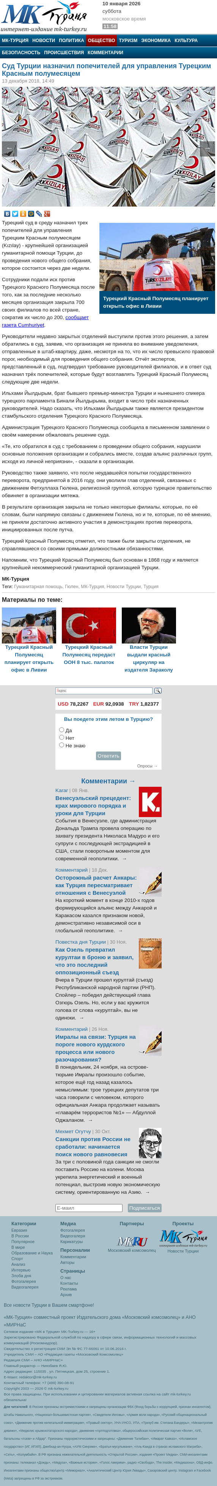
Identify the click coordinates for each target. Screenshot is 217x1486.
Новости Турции (124, 586)
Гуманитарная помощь (38, 586)
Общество (101, 40)
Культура (186, 40)
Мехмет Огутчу (73, 1131)
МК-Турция (15, 40)
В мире (18, 1247)
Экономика (156, 40)
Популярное (23, 1241)
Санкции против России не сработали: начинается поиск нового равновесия (93, 1146)
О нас (65, 1277)
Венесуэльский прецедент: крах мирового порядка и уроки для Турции (93, 805)
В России (20, 1236)
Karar (62, 790)
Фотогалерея (23, 1281)
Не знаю (75, 745)
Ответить (108, 756)
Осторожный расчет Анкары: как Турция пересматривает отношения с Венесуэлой (96, 885)
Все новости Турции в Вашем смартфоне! (49, 1305)
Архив (66, 1294)
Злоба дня (21, 1275)
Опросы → (147, 766)
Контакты (69, 1283)
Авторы (67, 1262)
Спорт (17, 1258)
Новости (43, 40)
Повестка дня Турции (81, 942)
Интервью (20, 1270)
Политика (71, 40)
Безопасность (21, 52)
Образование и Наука (32, 1253)
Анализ (18, 1264)
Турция (151, 586)
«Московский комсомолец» (151, 1317)
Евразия (19, 1230)
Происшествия (64, 52)
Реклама (68, 1289)
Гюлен (71, 586)
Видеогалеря (72, 1236)
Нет (70, 738)
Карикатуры (71, 1241)
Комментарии (105, 52)
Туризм (128, 40)
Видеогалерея (24, 1287)
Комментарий (72, 870)
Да (69, 730)
